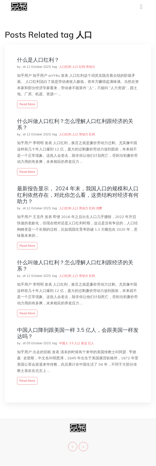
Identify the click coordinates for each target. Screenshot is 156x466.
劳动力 (90, 67)
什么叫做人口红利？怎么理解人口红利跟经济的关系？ (75, 124)
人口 (75, 67)
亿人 (91, 343)
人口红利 (65, 67)
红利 (82, 67)
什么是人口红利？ (38, 59)
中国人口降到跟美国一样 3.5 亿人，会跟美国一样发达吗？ (78, 333)
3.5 (71, 343)
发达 (84, 343)
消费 (99, 208)
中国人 (63, 343)
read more (27, 104)
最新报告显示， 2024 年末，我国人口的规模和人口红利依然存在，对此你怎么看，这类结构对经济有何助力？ (78, 194)
